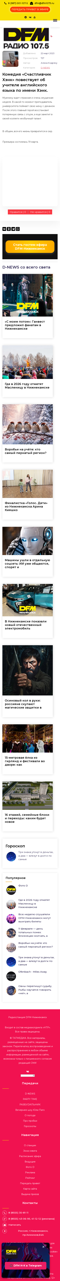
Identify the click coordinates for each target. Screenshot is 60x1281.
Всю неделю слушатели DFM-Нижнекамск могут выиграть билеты (34, 918)
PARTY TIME (30, 1099)
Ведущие (30, 1161)
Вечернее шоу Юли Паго (30, 1110)
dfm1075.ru (29, 1278)
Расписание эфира (30, 1156)
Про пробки (30, 1120)
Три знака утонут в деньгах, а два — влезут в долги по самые (35, 856)
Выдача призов (30, 1194)
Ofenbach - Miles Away (32, 971)
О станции (30, 1145)
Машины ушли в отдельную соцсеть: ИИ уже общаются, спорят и (27, 563)
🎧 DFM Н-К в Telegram (26, 1265)
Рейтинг (30, 1177)
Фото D (23, 885)
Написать (14, 1224)
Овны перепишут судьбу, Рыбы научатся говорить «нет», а (35, 990)
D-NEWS (45, 67)
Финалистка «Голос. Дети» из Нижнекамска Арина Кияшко (26, 506)
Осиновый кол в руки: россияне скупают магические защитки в (23, 704)
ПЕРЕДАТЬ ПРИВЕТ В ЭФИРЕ (30, 9)
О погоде (30, 1115)
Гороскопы (30, 1126)
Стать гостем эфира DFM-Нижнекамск (30, 246)
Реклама (30, 1172)
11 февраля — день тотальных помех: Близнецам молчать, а (33, 932)
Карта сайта (30, 1188)
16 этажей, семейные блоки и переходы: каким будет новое (27, 818)
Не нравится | (40, 211)
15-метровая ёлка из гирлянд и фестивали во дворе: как (25, 761)
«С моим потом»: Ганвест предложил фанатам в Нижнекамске (25, 325)
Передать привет (30, 1183)
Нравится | (18, 211)
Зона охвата (30, 1150)
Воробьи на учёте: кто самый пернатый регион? (25, 451)
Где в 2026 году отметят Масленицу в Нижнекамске (27, 385)
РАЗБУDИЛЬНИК (30, 1104)
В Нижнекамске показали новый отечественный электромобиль (26, 625)
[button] (54, 20)
